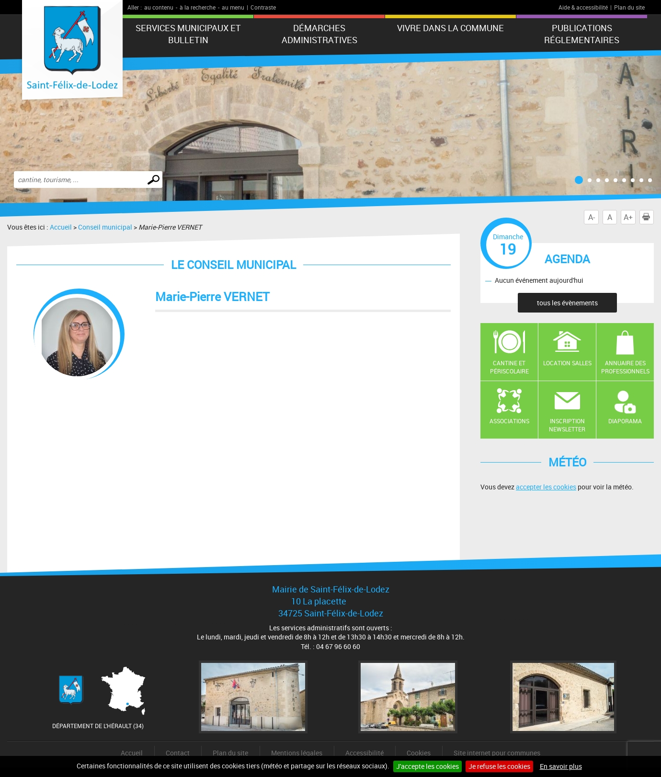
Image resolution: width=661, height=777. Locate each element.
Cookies (419, 752)
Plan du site (629, 7)
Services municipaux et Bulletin (188, 34)
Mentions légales (296, 752)
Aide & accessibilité (583, 7)
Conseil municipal (105, 227)
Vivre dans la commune (450, 28)
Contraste (263, 7)
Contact (178, 752)
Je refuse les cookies (499, 766)
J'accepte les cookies (427, 766)
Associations (509, 421)
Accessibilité (364, 752)
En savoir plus (561, 766)
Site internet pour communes (497, 752)
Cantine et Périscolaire (509, 367)
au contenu (158, 7)
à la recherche (198, 7)
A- (591, 217)
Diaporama (625, 421)
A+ (628, 217)
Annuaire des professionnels (625, 367)
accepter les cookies (546, 486)
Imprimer (648, 217)
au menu (233, 7)
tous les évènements (567, 302)
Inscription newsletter (567, 425)
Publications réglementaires (581, 34)
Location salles (567, 363)
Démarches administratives (319, 34)
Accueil (61, 227)
